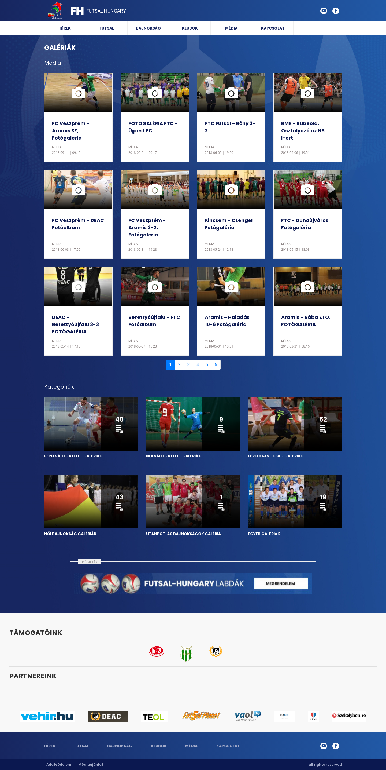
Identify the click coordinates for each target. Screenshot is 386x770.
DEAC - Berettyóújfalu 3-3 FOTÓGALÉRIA (75, 324)
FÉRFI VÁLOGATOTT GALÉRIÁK (73, 456)
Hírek (65, 28)
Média (231, 28)
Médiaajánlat (90, 764)
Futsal (106, 28)
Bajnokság (148, 28)
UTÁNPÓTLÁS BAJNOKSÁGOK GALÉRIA (183, 534)
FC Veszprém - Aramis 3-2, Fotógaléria (147, 227)
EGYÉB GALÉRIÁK (264, 534)
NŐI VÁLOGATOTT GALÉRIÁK (173, 456)
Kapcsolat (273, 28)
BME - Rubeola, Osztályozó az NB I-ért (303, 130)
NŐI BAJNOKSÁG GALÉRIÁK (70, 534)
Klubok (190, 28)
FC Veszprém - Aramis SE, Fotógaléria (71, 130)
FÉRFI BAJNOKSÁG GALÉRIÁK (275, 456)
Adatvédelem (58, 764)
